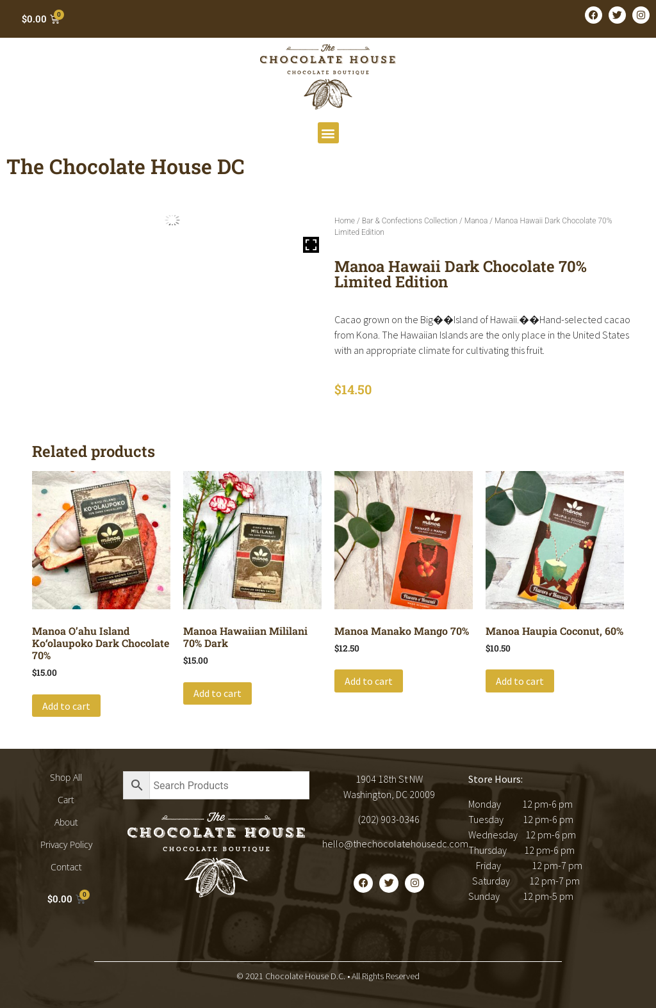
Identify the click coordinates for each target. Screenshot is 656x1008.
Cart (66, 800)
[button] (328, 132)
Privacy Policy (66, 844)
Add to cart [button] (66, 706)
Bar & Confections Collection (409, 220)
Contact (66, 867)
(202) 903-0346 (389, 819)
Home (344, 220)
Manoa (476, 220)
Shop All (66, 777)
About (66, 822)
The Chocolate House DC (125, 166)
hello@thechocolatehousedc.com (395, 843)
